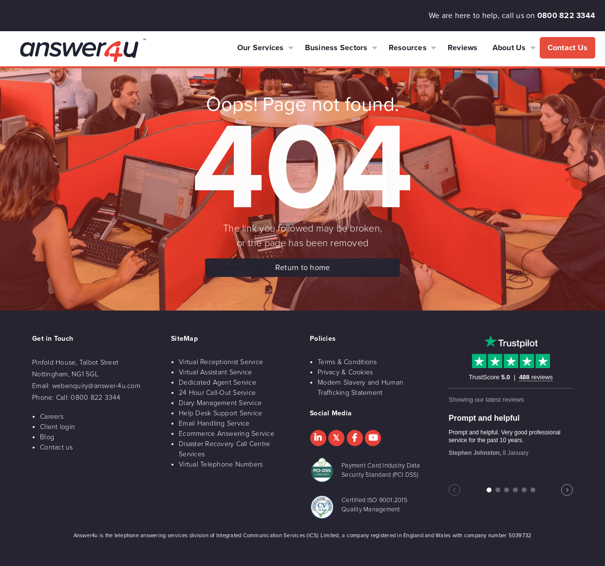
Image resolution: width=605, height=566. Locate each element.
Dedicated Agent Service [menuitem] (217, 382)
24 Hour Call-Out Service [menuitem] (217, 393)
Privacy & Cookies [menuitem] (345, 372)
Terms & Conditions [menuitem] (347, 362)
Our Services (260, 48)
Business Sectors (336, 48)
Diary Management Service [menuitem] (220, 403)
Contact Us (568, 48)
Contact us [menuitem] (56, 447)
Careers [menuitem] (51, 416)
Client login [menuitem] (57, 427)
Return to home (302, 268)
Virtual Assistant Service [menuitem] (215, 372)
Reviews (463, 48)
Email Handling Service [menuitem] (214, 423)
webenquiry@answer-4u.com (96, 386)
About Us (509, 48)
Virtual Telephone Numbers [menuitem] (221, 464)
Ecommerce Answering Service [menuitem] (226, 433)
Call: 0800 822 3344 (88, 397)
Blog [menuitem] (47, 437)
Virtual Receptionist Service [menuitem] (221, 362)
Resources (408, 48)
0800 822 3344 (566, 15)
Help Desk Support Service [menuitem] (220, 413)
